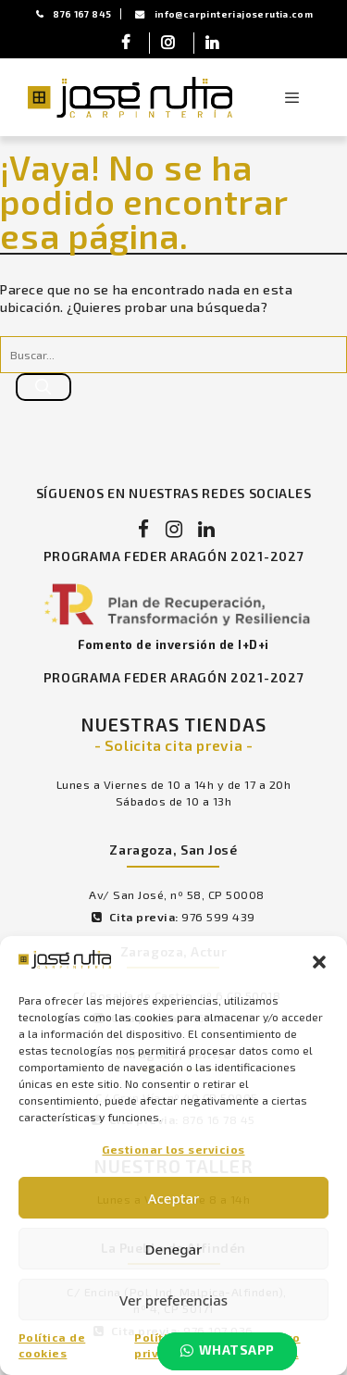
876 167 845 (74, 13)
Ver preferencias (173, 1300)
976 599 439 (218, 916)
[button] (319, 962)
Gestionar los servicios (173, 1149)
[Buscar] (43, 387)
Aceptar (174, 1198)
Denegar (174, 1249)
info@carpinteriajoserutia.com (224, 13)
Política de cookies (52, 1345)
